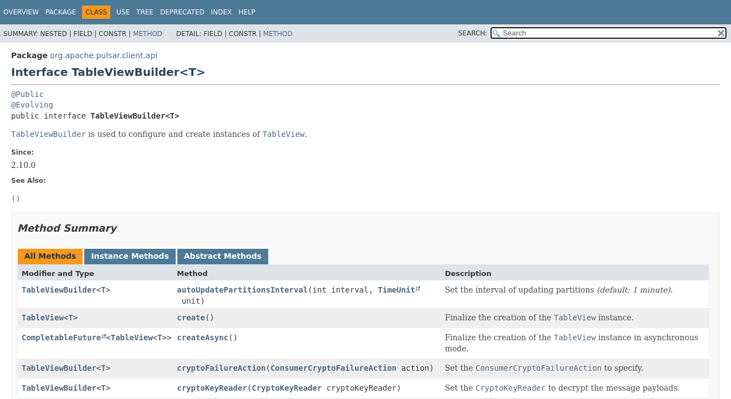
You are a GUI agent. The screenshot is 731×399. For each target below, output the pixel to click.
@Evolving (32, 104)
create (191, 317)
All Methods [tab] (50, 256)
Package (60, 12)
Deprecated (182, 12)
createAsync (202, 337)
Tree (145, 12)
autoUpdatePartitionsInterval (242, 289)
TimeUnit (396, 289)
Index (221, 12)
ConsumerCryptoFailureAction (333, 368)
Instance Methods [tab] (129, 256)
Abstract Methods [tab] (223, 256)
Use (123, 12)
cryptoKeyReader (212, 387)
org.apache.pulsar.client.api (103, 55)
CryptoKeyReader (286, 387)
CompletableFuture (61, 337)
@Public (27, 94)
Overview (21, 12)
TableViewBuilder (59, 289)
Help (246, 12)
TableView (43, 317)
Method (147, 34)
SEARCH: (473, 33)
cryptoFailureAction (221, 368)
